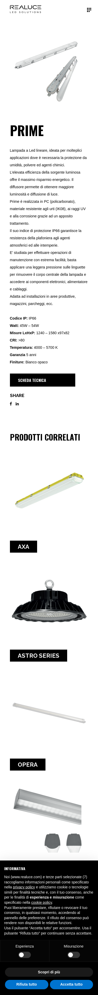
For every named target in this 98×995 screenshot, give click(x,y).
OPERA (28, 764)
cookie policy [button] (41, 902)
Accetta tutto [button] (71, 984)
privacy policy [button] (24, 887)
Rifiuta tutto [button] (26, 984)
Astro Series (38, 655)
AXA (23, 546)
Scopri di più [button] (49, 972)
